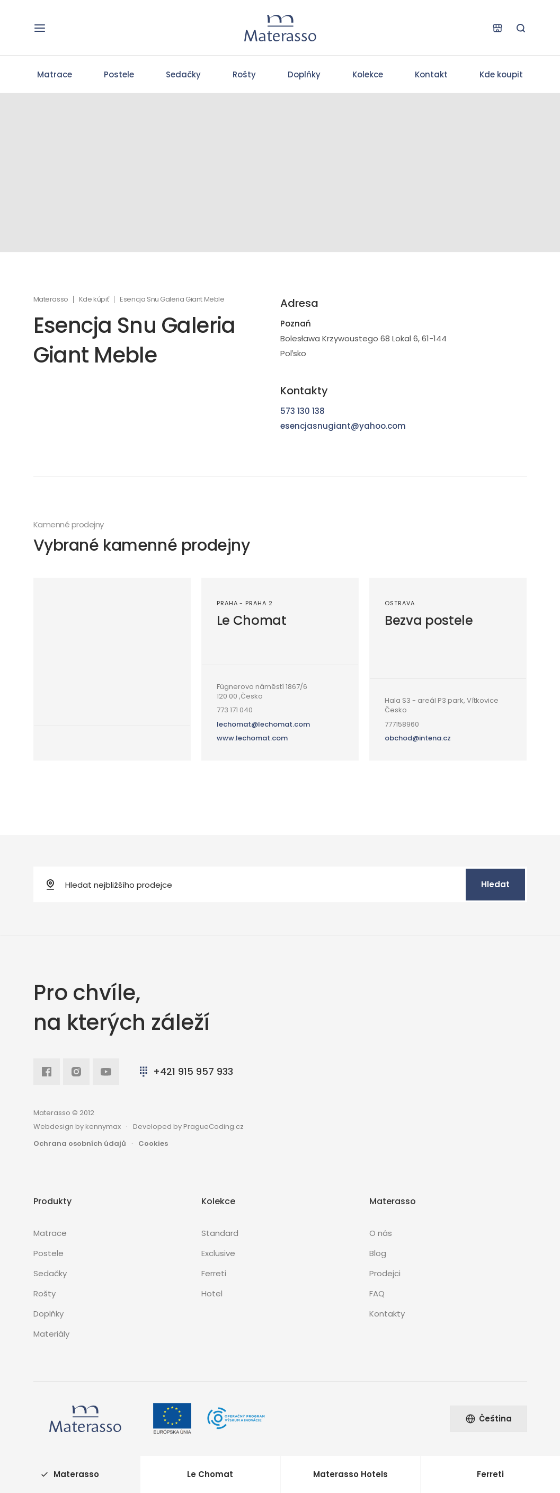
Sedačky (183, 74)
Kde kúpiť (94, 299)
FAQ (377, 1293)
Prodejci (385, 1273)
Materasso (50, 299)
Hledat (495, 884)
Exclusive (218, 1253)
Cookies (153, 1143)
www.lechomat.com (252, 738)
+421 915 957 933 (185, 1071)
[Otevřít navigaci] (39, 28)
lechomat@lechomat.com (263, 724)
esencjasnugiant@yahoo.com (343, 425)
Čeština (488, 1418)
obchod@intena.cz (418, 738)
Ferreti (213, 1273)
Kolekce (367, 74)
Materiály (51, 1333)
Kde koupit (501, 74)
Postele (119, 74)
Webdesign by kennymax (77, 1126)
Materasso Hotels (350, 1474)
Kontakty (387, 1313)
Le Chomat (252, 620)
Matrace (54, 74)
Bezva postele (429, 620)
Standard (219, 1233)
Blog (377, 1253)
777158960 (402, 724)
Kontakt (431, 74)
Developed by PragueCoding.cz (188, 1126)
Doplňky (304, 74)
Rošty (244, 74)
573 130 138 (302, 411)
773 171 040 (235, 710)
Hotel (212, 1293)
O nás (380, 1233)
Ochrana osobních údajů (79, 1143)
